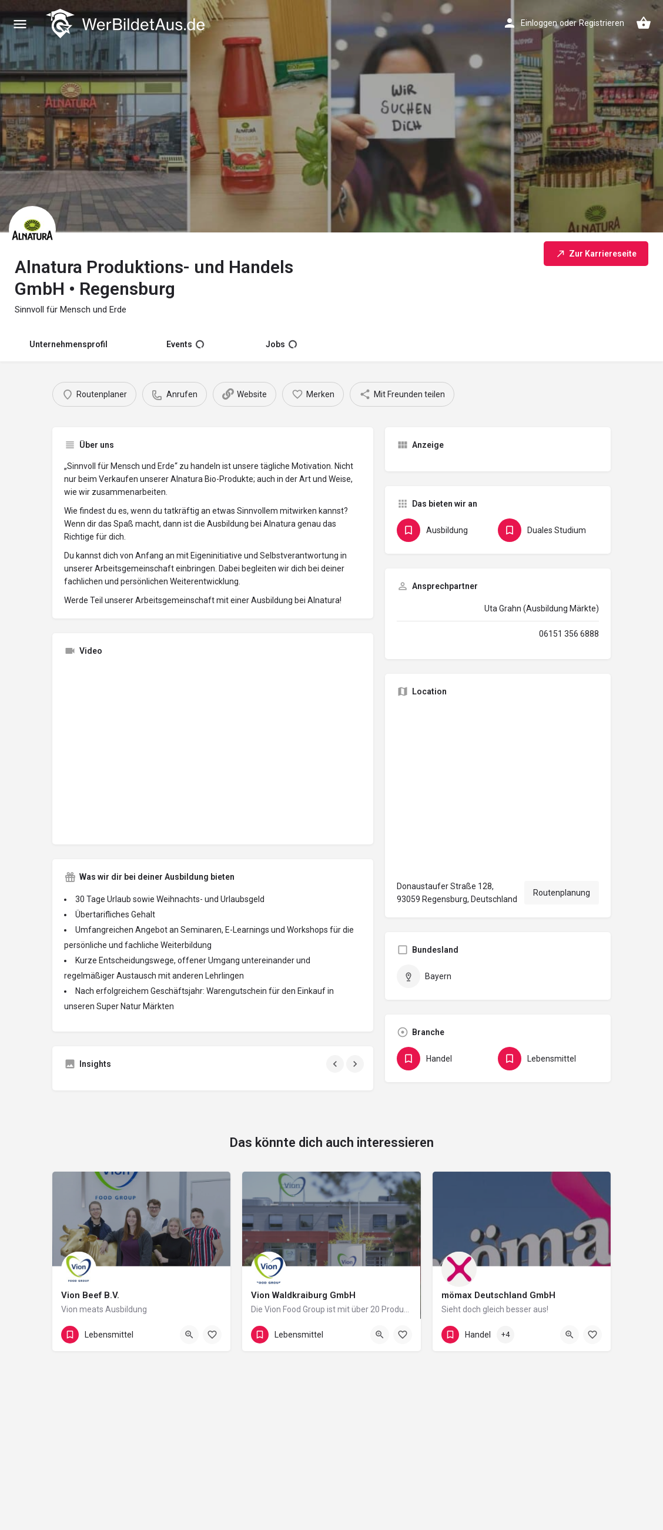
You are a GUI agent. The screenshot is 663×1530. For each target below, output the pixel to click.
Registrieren (601, 23)
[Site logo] (126, 23)
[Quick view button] (189, 1334)
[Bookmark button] (212, 1334)
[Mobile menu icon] (20, 23)
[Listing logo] (32, 229)
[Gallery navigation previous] (336, 1064)
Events (185, 344)
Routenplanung (561, 892)
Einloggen (539, 23)
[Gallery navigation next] (356, 1064)
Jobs (281, 344)
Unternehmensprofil (68, 344)
